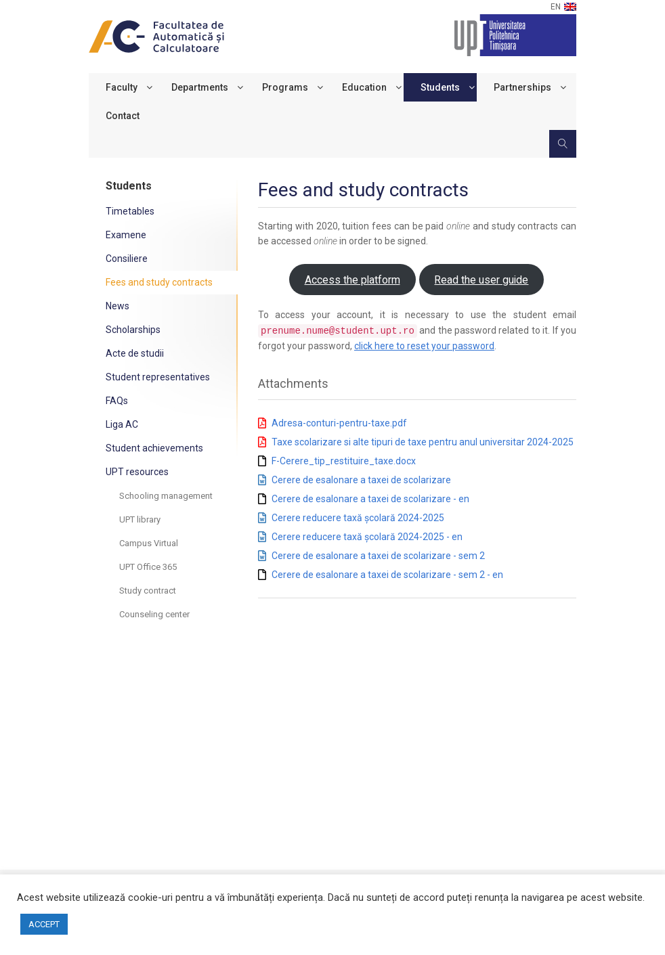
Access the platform (352, 279)
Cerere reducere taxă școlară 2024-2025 (358, 517)
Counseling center (154, 614)
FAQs (117, 400)
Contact (123, 115)
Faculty (121, 87)
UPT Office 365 (148, 567)
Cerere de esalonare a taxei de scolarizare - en (370, 498)
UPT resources (137, 471)
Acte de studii (135, 353)
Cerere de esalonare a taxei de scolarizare (361, 479)
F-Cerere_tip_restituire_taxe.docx (344, 460)
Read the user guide (481, 279)
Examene (126, 234)
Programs (285, 87)
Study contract (147, 590)
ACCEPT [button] (44, 924)
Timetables (130, 211)
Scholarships (133, 329)
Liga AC (122, 424)
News (117, 306)
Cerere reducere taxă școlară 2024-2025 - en (367, 536)
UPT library (139, 519)
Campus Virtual (148, 543)
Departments (199, 87)
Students (440, 87)
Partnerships (522, 87)
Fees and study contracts (159, 282)
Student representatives (158, 377)
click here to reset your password (424, 345)
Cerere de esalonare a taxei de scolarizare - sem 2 (378, 555)
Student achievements (154, 448)
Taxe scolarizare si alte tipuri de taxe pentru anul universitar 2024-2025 (423, 441)
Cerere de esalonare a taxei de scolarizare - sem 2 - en (387, 574)
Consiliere (127, 258)
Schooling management (166, 496)
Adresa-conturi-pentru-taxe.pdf (339, 422)
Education (364, 87)
